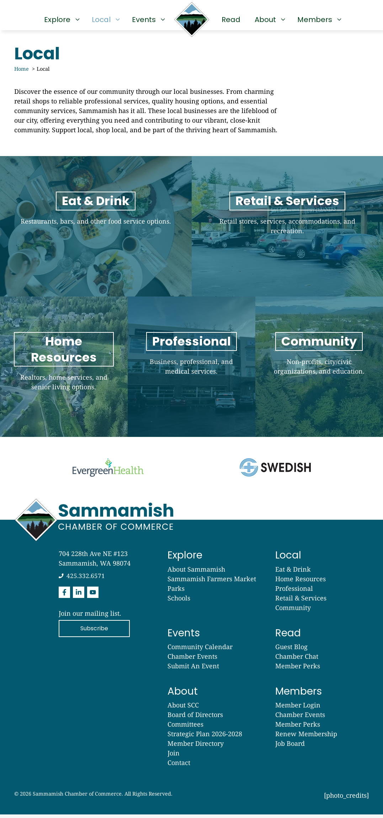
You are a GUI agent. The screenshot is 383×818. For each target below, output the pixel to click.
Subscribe (94, 632)
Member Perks (297, 669)
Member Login (297, 708)
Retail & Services (300, 601)
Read (231, 20)
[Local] (287, 227)
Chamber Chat (296, 660)
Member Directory (195, 747)
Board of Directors (195, 718)
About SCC (183, 708)
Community (293, 611)
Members (318, 19)
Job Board (290, 747)
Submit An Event (193, 669)
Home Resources (300, 582)
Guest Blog (291, 650)
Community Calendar (200, 650)
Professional (294, 592)
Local (105, 19)
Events (147, 19)
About (269, 19)
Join (173, 756)
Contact (178, 766)
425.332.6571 (86, 579)
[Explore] (96, 227)
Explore (61, 19)
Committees (185, 727)
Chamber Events (192, 660)
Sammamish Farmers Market (211, 582)
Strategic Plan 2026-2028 (204, 737)
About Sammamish (196, 572)
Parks (176, 592)
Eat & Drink (293, 572)
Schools (178, 601)
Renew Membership (306, 737)
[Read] (64, 369)
